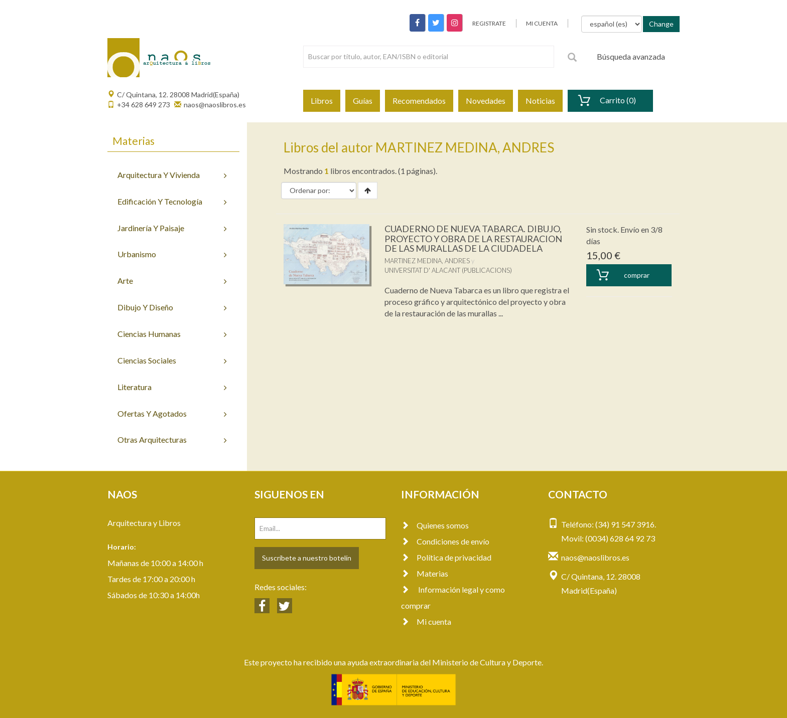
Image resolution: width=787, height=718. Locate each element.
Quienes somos (435, 525)
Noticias (540, 100)
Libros (322, 100)
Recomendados (419, 100)
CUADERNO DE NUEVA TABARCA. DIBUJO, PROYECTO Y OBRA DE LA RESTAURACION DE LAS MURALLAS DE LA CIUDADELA (473, 238)
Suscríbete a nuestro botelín (306, 558)
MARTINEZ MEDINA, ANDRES (427, 261)
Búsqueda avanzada (631, 56)
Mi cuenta (426, 621)
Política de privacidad (446, 557)
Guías (362, 100)
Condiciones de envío (445, 541)
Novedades (485, 100)
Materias (424, 573)
